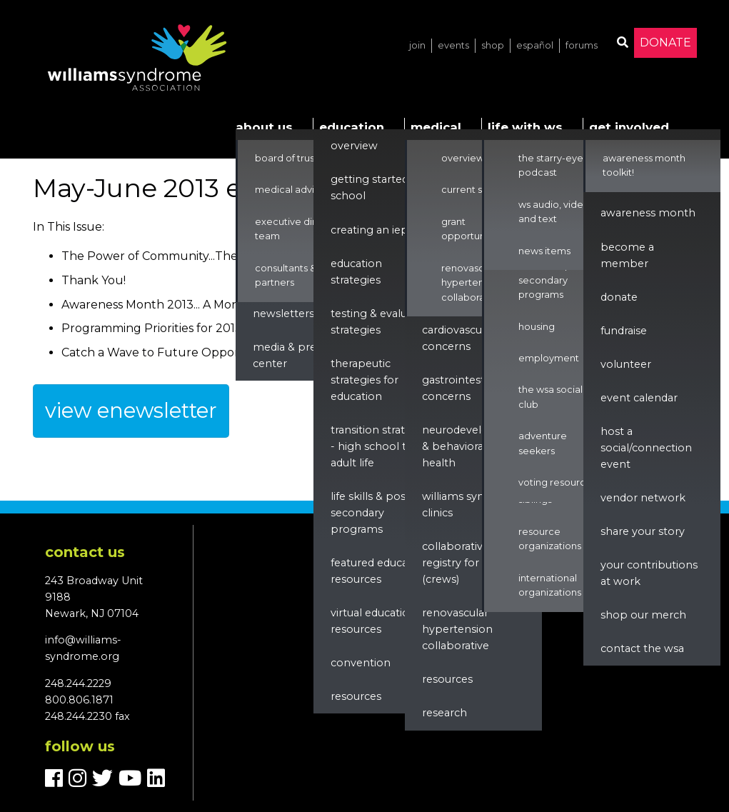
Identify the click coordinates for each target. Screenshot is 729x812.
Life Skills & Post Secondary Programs (370, 513)
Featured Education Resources (379, 571)
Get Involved (629, 127)
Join (417, 45)
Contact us (85, 552)
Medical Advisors (294, 189)
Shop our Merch (643, 614)
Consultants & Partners (285, 275)
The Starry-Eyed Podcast (554, 165)
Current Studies (476, 189)
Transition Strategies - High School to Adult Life (381, 446)
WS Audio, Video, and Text (555, 211)
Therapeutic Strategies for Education (364, 380)
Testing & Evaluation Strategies (382, 321)
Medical (436, 127)
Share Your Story (642, 531)
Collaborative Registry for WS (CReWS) (459, 563)
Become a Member (627, 255)
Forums (581, 45)
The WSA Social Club (550, 396)
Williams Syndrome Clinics (471, 504)
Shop (492, 45)
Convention (361, 662)
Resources (356, 696)
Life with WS (525, 127)
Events (453, 45)
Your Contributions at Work (649, 573)
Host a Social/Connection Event (646, 448)
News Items (544, 251)
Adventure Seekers (542, 443)
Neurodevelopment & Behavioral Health (474, 446)
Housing (536, 326)
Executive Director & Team (302, 228)
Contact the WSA (642, 648)
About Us (264, 127)
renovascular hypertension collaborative (457, 629)
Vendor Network (642, 497)
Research (444, 712)
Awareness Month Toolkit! (644, 165)
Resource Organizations (549, 538)
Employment (548, 358)
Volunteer (625, 364)
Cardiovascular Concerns (458, 338)
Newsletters (283, 313)
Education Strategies (356, 271)
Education (351, 127)
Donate (665, 42)
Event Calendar (639, 397)
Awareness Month (647, 212)
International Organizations (549, 585)
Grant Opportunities (472, 228)
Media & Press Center (289, 355)
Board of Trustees (295, 158)
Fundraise (623, 330)
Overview (354, 145)
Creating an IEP (369, 230)
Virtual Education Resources (373, 621)
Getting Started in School (376, 187)
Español (534, 45)
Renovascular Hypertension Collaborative (472, 283)
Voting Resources (557, 482)
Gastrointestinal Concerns (462, 388)
